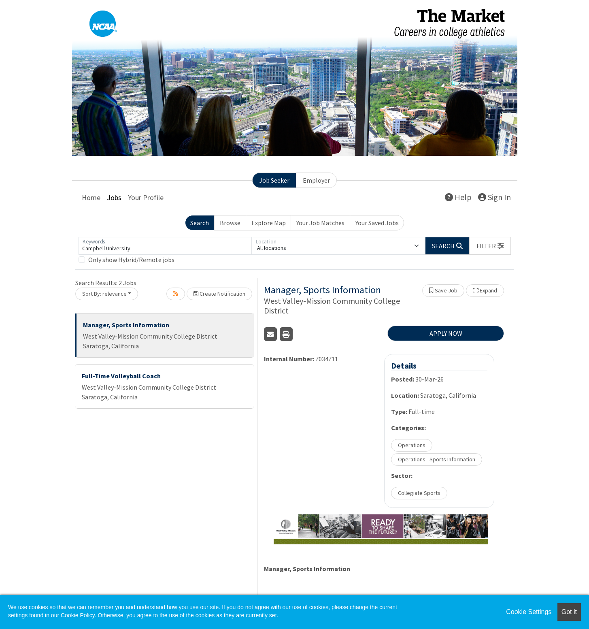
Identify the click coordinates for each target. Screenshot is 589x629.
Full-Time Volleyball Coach (121, 376)
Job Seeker (274, 180)
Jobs (114, 197)
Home (91, 197)
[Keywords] (165, 246)
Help (458, 197)
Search (199, 223)
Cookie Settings (528, 611)
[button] (490, 246)
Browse (230, 223)
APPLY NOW (446, 333)
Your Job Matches (320, 223)
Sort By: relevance (104, 293)
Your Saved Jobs (377, 223)
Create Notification (219, 293)
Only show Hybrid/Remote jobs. (132, 260)
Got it (569, 611)
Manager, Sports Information (126, 325)
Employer (316, 180)
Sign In (494, 197)
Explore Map (268, 223)
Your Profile (146, 197)
